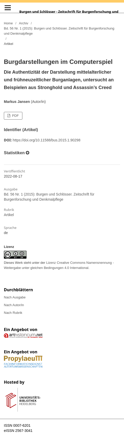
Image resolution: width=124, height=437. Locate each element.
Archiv (23, 23)
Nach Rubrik (13, 313)
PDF (15, 116)
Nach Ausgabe (15, 297)
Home (8, 23)
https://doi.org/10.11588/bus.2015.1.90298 (46, 140)
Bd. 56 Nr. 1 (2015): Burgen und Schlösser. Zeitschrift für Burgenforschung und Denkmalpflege (59, 30)
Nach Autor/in (14, 305)
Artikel (9, 215)
